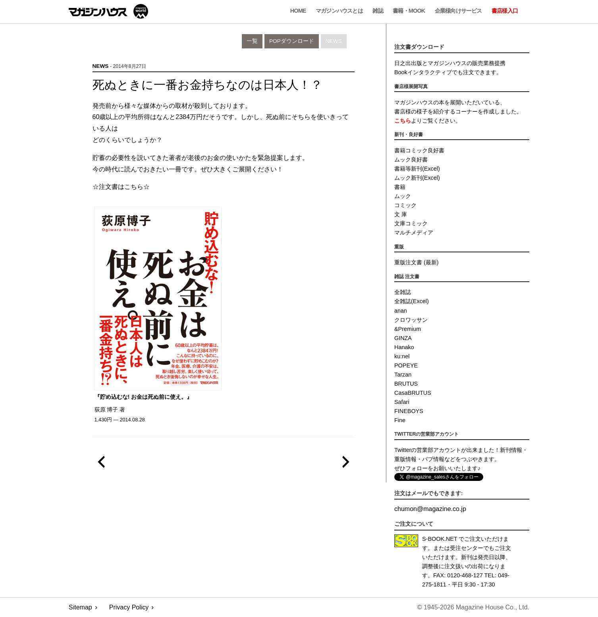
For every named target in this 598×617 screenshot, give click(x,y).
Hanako (404, 347)
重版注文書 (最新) (416, 262)
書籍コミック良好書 (419, 150)
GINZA (403, 338)
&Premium (407, 329)
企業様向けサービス (458, 10)
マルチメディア (413, 232)
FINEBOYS (408, 411)
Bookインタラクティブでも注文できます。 (448, 72)
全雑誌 (402, 292)
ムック (402, 196)
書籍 (399, 187)
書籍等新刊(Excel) (417, 168)
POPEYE (406, 365)
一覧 (252, 41)
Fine (399, 420)
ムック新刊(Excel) (417, 178)
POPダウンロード (291, 41)
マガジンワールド (108, 11)
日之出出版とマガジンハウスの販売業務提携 (449, 63)
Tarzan (402, 374)
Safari (401, 402)
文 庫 (400, 214)
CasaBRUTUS (412, 393)
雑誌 (377, 10)
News (334, 41)
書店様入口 (505, 10)
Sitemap (80, 607)
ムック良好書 (411, 159)
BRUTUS (406, 384)
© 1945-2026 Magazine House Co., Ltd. (473, 607)
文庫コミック (411, 223)
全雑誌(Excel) (411, 301)
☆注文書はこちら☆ (121, 186)
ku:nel (401, 356)
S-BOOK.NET (439, 539)
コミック (405, 205)
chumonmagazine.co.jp (430, 509)
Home (298, 10)
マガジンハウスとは (339, 10)
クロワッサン (411, 320)
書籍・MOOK (409, 10)
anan (400, 311)
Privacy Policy (129, 607)
